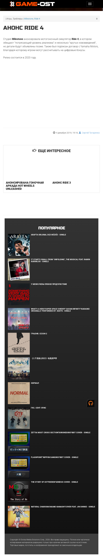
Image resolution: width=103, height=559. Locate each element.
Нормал (35, 383)
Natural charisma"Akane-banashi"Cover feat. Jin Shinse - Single (63, 507)
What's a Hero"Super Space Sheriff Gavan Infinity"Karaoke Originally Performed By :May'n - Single (60, 310)
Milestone (28, 18)
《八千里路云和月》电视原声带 (44, 358)
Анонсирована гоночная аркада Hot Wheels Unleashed (25, 185)
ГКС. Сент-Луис (38, 408)
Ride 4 (37, 18)
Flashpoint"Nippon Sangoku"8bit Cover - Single (54, 457)
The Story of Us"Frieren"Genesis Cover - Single (54, 482)
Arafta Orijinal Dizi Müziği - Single (48, 235)
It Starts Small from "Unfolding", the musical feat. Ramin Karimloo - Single (60, 260)
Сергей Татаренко (89, 133)
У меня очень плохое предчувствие (49, 284)
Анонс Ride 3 (61, 182)
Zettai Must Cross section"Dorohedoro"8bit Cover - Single (60, 432)
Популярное (51, 228)
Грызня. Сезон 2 (39, 334)
